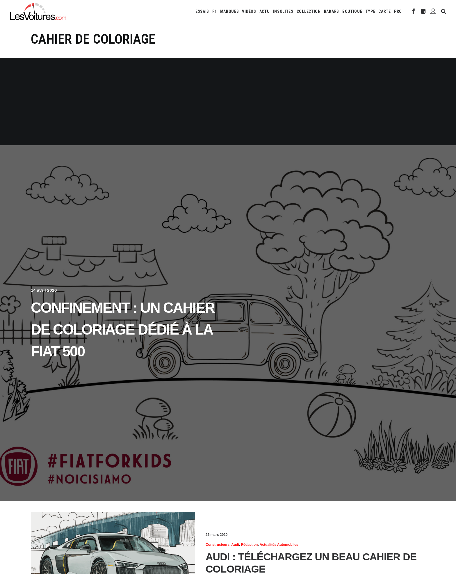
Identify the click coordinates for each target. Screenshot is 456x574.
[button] (413, 11)
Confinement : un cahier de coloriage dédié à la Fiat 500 (122, 330)
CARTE (384, 11)
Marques (229, 11)
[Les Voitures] (38, 11)
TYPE (370, 11)
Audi (235, 545)
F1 (214, 11)
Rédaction (249, 545)
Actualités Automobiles (279, 545)
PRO (398, 11)
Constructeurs (217, 545)
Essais (202, 11)
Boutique (352, 11)
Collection (309, 11)
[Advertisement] (228, 101)
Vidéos (249, 11)
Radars (331, 11)
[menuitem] (202, 11)
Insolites (283, 11)
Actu (264, 11)
